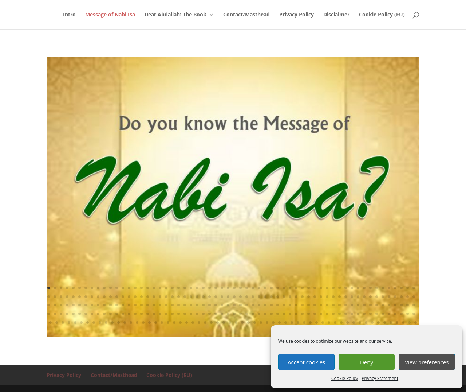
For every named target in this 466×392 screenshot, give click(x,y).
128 (92, 305)
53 (370, 288)
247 (87, 322)
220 (290, 314)
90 (228, 296)
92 (240, 296)
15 (135, 288)
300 (415, 322)
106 (327, 296)
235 (383, 314)
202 (178, 314)
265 (199, 322)
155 (259, 305)
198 (154, 314)
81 (172, 296)
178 (401, 305)
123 (61, 305)
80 (166, 296)
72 (116, 296)
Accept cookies (306, 362)
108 (339, 296)
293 (372, 322)
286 (329, 322)
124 (67, 305)
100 (290, 296)
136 (141, 305)
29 (222, 288)
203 (184, 314)
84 (191, 296)
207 (209, 314)
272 (242, 322)
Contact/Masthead (246, 15)
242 (56, 322)
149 (222, 305)
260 (168, 322)
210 (228, 314)
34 (253, 288)
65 (73, 296)
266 (205, 322)
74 (129, 296)
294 (378, 322)
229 (345, 314)
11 (110, 288)
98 (277, 296)
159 (284, 305)
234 (376, 314)
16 (141, 288)
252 (118, 322)
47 (333, 288)
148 (215, 305)
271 (236, 322)
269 (223, 322)
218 (277, 314)
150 (228, 305)
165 (321, 305)
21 (172, 288)
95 (259, 296)
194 (129, 314)
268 (217, 322)
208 (215, 314)
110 (352, 296)
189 (98, 314)
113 (370, 296)
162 (302, 305)
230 (352, 314)
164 (314, 305)
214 (253, 314)
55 (383, 288)
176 (389, 305)
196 (141, 314)
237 (395, 314)
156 (265, 305)
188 (92, 314)
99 (284, 296)
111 (358, 296)
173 (370, 305)
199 (160, 314)
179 (407, 305)
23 (184, 288)
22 (178, 288)
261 (174, 322)
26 (203, 288)
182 (55, 314)
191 (110, 314)
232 (364, 314)
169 (345, 305)
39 (284, 288)
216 (265, 314)
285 (322, 322)
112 (364, 296)
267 (211, 322)
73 (123, 296)
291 (360, 322)
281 (298, 322)
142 (178, 305)
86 (203, 296)
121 (48, 305)
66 (79, 296)
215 (259, 314)
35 (259, 288)
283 (310, 322)
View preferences (427, 362)
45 (321, 288)
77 (147, 296)
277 (273, 322)
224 (314, 314)
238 (401, 314)
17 (147, 288)
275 (261, 322)
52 (364, 288)
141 (172, 305)
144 (191, 305)
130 (104, 305)
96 (265, 296)
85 (197, 296)
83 (184, 296)
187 (85, 314)
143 (184, 305)
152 (240, 305)
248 (93, 322)
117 (395, 296)
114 (376, 296)
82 (178, 296)
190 (104, 314)
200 (166, 314)
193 (123, 314)
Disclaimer (336, 15)
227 (333, 314)
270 (230, 322)
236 (389, 314)
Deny (366, 362)
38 (277, 288)
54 (376, 288)
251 (112, 322)
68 (92, 296)
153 (246, 305)
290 (353, 322)
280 (292, 322)
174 (376, 305)
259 (162, 322)
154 (253, 305)
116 (389, 296)
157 (271, 305)
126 (79, 305)
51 (358, 288)
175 (383, 305)
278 (279, 322)
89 (222, 296)
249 (100, 322)
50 (352, 288)
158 (277, 305)
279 (285, 322)
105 (321, 296)
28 (215, 288)
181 (48, 314)
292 (366, 322)
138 (154, 305)
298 (403, 322)
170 (352, 305)
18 (154, 288)
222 (302, 314)
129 (98, 305)
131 (110, 305)
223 (308, 314)
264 (192, 322)
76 (141, 296)
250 (106, 322)
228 (339, 314)
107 (333, 296)
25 (197, 288)
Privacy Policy (296, 15)
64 (67, 296)
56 (389, 288)
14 (129, 288)
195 (135, 314)
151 (234, 305)
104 (314, 296)
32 (240, 288)
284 (316, 322)
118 (401, 296)
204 (191, 314)
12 (116, 288)
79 (160, 296)
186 (79, 314)
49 (345, 288)
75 (135, 296)
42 (302, 288)
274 (254, 322)
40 (290, 288)
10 (104, 288)
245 (75, 322)
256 (143, 322)
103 (308, 296)
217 (271, 314)
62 (55, 296)
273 (248, 322)
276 (267, 322)
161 (296, 305)
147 (209, 305)
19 (160, 288)
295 (384, 322)
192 (116, 314)
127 (85, 305)
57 (395, 288)
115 (383, 296)
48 (339, 288)
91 (234, 296)
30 (228, 288)
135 (135, 305)
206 (203, 314)
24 (191, 288)
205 (197, 314)
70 (104, 296)
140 (166, 305)
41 (296, 288)
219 (284, 314)
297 (397, 322)
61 (48, 296)
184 (67, 314)
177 (395, 305)
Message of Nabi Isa (110, 15)
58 (401, 288)
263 (186, 322)
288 (341, 322)
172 (364, 305)
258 (155, 322)
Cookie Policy (344, 378)
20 (166, 288)
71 (110, 296)
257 (149, 322)
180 (413, 305)
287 (335, 322)
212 (240, 314)
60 (413, 288)
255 (137, 322)
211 (234, 314)
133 (123, 305)
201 (172, 314)
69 (98, 296)
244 (69, 322)
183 (61, 314)
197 (147, 314)
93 (246, 296)
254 (131, 322)
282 (304, 322)
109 (345, 296)
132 (116, 305)
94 (253, 296)
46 (327, 288)
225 (321, 314)
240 (413, 314)
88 (215, 296)
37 (271, 288)
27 (209, 288)
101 (296, 296)
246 (81, 322)
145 (197, 305)
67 (85, 296)
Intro (69, 15)
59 (407, 288)
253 (124, 322)
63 (61, 296)
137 (147, 305)
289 (347, 322)
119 (407, 296)
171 (358, 305)
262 (180, 322)
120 (413, 296)
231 (358, 314)
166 (327, 305)
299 (409, 322)
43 (308, 288)
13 (123, 288)
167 (333, 305)
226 (327, 314)
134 (129, 305)
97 (271, 296)
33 (246, 288)
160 (290, 305)
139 (160, 305)
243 (63, 322)
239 (407, 314)
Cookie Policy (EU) (382, 15)
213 (246, 314)
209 (222, 314)
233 (370, 314)
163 (308, 305)
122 (55, 305)
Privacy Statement (380, 378)
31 (234, 288)
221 (296, 314)
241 (50, 322)
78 (154, 296)
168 (339, 305)
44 (314, 288)
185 (73, 314)
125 (73, 305)
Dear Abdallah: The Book (175, 15)
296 (391, 322)
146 (203, 305)
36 (265, 288)
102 (302, 296)
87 (209, 296)
